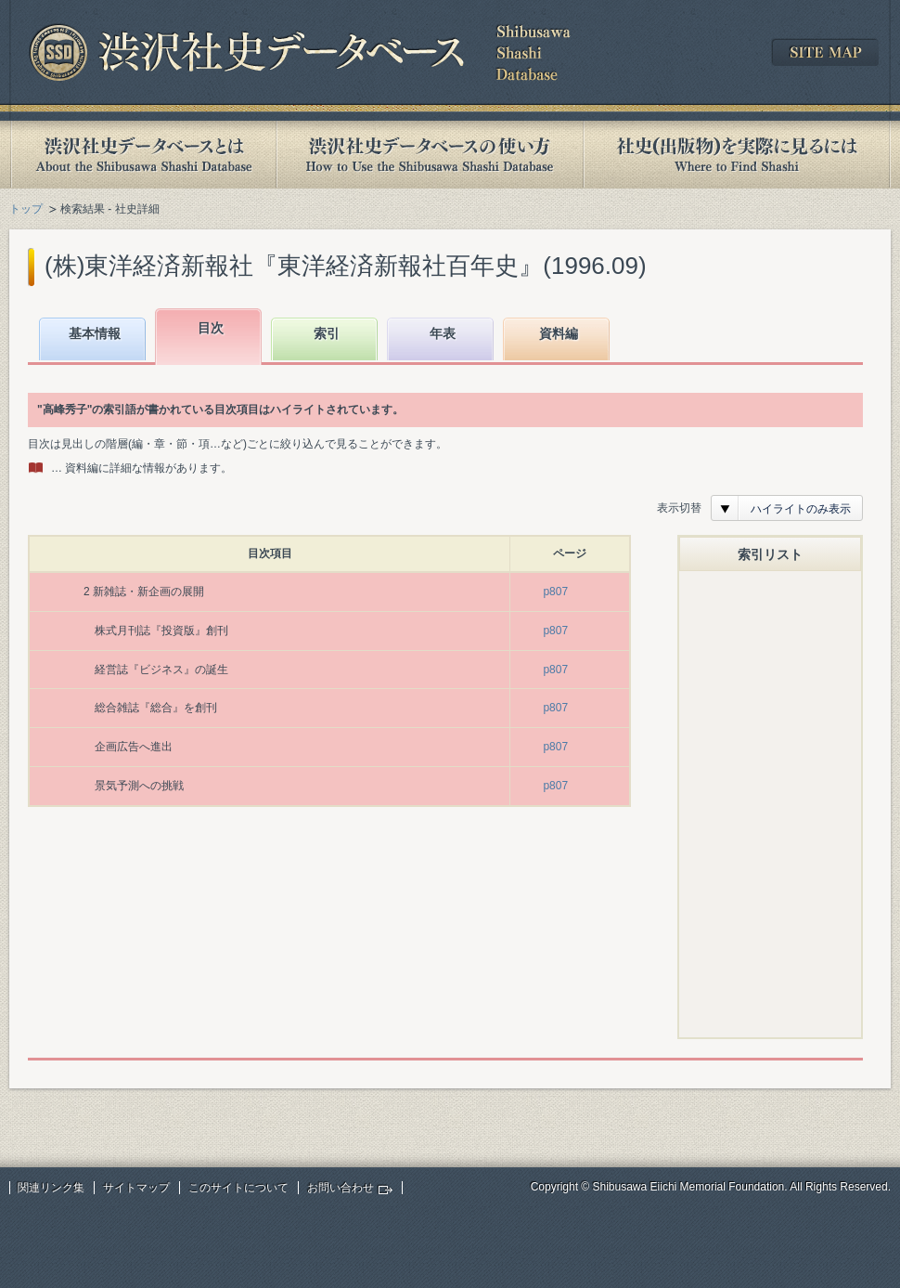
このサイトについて (238, 1187)
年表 (443, 333)
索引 (327, 333)
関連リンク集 (51, 1187)
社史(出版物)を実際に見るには (737, 155)
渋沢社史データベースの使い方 (430, 155)
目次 (211, 327)
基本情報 (95, 333)
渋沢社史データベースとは (142, 155)
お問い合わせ (340, 1187)
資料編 (558, 333)
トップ (26, 208)
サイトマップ (136, 1187)
